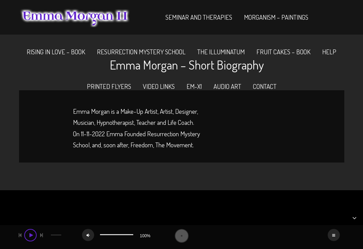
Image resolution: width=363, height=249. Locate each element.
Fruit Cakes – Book (283, 51)
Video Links (159, 86)
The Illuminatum (221, 51)
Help (329, 51)
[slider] (56, 235)
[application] (181, 236)
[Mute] (88, 235)
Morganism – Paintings (276, 17)
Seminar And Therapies (198, 17)
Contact (264, 86)
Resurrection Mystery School (141, 51)
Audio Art (227, 86)
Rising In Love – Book (56, 51)
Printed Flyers (109, 86)
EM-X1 (194, 86)
